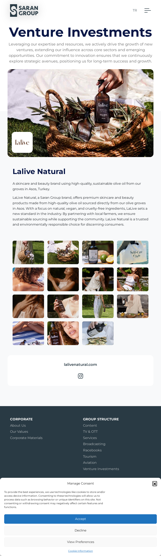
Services (90, 438)
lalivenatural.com (80, 364)
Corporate (21, 419)
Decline (80, 530)
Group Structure (101, 419)
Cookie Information (80, 550)
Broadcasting (94, 444)
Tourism (89, 457)
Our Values (19, 432)
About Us (18, 425)
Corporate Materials (26, 438)
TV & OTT (90, 432)
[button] (155, 483)
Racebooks (92, 450)
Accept (80, 519)
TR (135, 10)
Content (90, 425)
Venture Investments (101, 469)
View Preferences (80, 542)
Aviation (90, 463)
